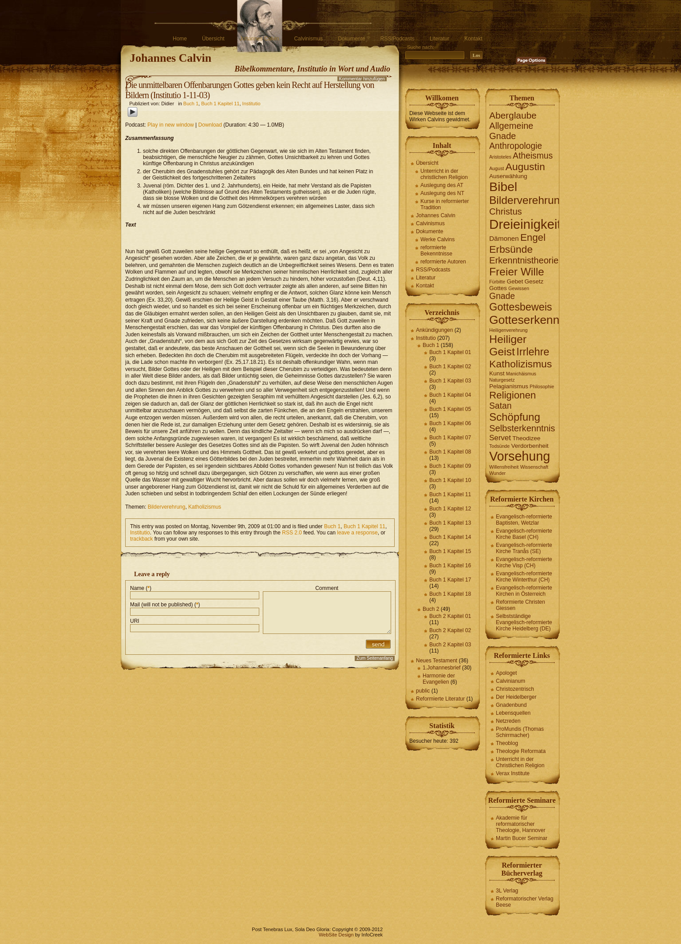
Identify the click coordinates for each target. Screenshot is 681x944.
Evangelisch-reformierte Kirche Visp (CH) (524, 562)
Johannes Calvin (259, 39)
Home (180, 39)
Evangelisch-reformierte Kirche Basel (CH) (524, 534)
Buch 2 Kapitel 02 (450, 630)
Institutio (251, 103)
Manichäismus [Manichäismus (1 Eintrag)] (521, 373)
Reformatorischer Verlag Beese (524, 902)
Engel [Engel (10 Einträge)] (533, 237)
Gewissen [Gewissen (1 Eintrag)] (518, 288)
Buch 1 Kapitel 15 (450, 551)
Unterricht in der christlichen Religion (444, 174)
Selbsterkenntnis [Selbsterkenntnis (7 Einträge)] (522, 428)
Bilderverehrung (167, 507)
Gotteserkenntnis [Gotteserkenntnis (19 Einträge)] (533, 320)
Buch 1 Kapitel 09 (450, 466)
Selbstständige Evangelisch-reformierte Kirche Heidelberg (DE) (524, 622)
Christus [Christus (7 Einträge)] (505, 211)
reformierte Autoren (443, 262)
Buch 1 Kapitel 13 (450, 523)
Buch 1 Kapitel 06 (450, 423)
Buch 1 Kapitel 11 (220, 103)
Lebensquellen (513, 713)
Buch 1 (190, 103)
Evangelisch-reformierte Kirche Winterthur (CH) (524, 576)
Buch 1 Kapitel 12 (450, 509)
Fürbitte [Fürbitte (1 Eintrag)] (497, 281)
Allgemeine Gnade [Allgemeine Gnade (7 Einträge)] (511, 131)
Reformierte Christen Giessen (520, 605)
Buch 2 (431, 609)
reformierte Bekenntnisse (436, 250)
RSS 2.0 (292, 533)
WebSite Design (336, 934)
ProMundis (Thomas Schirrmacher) (520, 732)
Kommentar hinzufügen (362, 78)
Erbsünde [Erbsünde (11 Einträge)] (511, 249)
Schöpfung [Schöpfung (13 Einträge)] (514, 417)
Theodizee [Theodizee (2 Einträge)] (526, 438)
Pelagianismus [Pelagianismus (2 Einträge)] (508, 386)
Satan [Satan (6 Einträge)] (500, 405)
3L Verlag (507, 891)
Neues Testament (436, 660)
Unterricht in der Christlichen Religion (520, 762)
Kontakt (473, 39)
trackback (141, 539)
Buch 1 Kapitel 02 (450, 366)
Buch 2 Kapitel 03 (450, 644)
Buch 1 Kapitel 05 (450, 409)
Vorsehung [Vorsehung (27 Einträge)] (519, 456)
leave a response (357, 533)
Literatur (439, 39)
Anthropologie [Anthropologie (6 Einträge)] (515, 146)
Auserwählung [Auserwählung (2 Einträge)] (508, 176)
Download (210, 125)
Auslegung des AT (441, 185)
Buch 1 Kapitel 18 (450, 594)
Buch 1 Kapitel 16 (450, 565)
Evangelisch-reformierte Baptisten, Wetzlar (524, 520)
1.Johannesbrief (441, 668)
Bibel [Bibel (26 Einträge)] (503, 186)
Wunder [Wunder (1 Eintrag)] (497, 473)
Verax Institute (513, 773)
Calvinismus (308, 39)
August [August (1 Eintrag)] (496, 168)
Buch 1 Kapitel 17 (450, 580)
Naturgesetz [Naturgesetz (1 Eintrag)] (502, 379)
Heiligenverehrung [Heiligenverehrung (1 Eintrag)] (508, 330)
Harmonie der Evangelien (439, 679)
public (423, 691)
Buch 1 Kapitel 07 (450, 437)
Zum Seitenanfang (374, 658)
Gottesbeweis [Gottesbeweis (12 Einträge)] (520, 307)
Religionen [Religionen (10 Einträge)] (512, 395)
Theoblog (507, 743)
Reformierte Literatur (440, 699)
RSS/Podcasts (397, 39)
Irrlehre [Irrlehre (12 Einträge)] (532, 352)
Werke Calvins (437, 239)
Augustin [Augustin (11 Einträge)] (525, 166)
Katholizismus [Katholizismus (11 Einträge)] (520, 364)
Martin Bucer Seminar (521, 838)
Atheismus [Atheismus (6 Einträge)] (533, 155)
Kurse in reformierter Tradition (444, 204)
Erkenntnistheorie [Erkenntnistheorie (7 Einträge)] (523, 260)
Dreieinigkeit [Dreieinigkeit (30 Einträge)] (525, 224)
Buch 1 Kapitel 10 (450, 480)
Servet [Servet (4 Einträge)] (500, 438)
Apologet (506, 673)
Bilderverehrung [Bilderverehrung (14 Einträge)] (527, 200)
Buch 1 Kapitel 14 (450, 537)
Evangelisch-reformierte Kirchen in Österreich (524, 591)
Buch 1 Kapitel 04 (450, 395)
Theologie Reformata (521, 751)
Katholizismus (204, 507)
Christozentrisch (515, 689)
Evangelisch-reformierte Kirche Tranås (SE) (524, 548)
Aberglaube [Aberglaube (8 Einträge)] (513, 115)
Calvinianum (510, 681)
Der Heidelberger (516, 697)
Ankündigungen (434, 330)
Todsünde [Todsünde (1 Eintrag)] (499, 446)
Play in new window (170, 125)
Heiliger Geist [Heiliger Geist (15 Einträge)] (508, 345)
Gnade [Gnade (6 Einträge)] (502, 296)
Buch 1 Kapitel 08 (450, 452)
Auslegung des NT (442, 193)
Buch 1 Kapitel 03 (450, 381)
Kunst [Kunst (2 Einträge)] (496, 373)
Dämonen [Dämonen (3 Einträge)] (504, 238)
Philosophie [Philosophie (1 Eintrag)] (542, 386)
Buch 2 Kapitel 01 (450, 616)
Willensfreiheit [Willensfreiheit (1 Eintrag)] (504, 467)
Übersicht (213, 39)
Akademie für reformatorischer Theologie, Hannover (520, 824)
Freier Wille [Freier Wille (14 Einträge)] (516, 272)
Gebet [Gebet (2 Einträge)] (515, 281)
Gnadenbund (511, 705)
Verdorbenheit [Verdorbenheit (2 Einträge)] (530, 445)
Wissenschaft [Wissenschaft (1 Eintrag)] (534, 467)
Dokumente (351, 39)
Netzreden (508, 721)
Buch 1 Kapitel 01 (450, 352)
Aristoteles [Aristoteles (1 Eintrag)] (500, 156)
